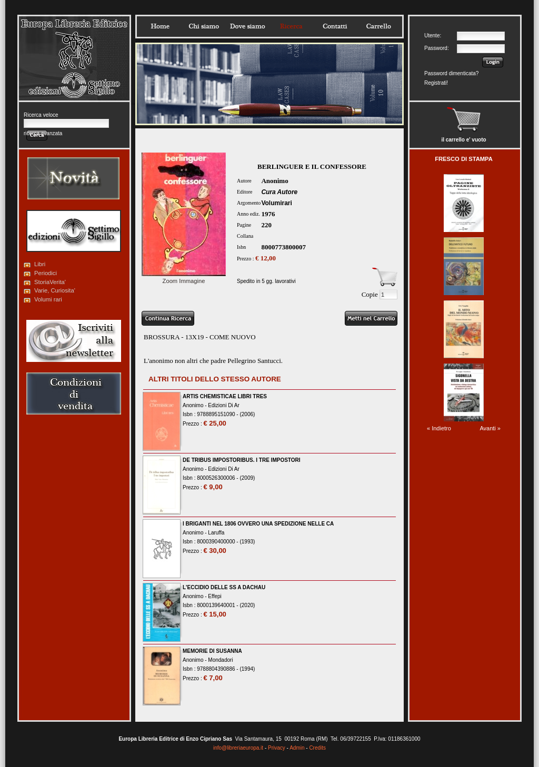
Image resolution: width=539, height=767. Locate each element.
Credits (317, 748)
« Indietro (439, 428)
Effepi (214, 596)
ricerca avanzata (43, 133)
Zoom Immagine (184, 277)
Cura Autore (279, 192)
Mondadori (220, 660)
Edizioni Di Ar (223, 405)
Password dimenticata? (451, 73)
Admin (297, 748)
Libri (39, 264)
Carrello (378, 26)
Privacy (276, 748)
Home (160, 26)
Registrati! (436, 83)
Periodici (45, 273)
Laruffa (216, 533)
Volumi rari (48, 299)
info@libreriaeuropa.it (238, 748)
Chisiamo (203, 26)
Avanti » (490, 428)
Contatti (334, 26)
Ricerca (291, 26)
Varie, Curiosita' (54, 290)
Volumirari (276, 203)
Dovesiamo (247, 26)
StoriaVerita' (50, 282)
